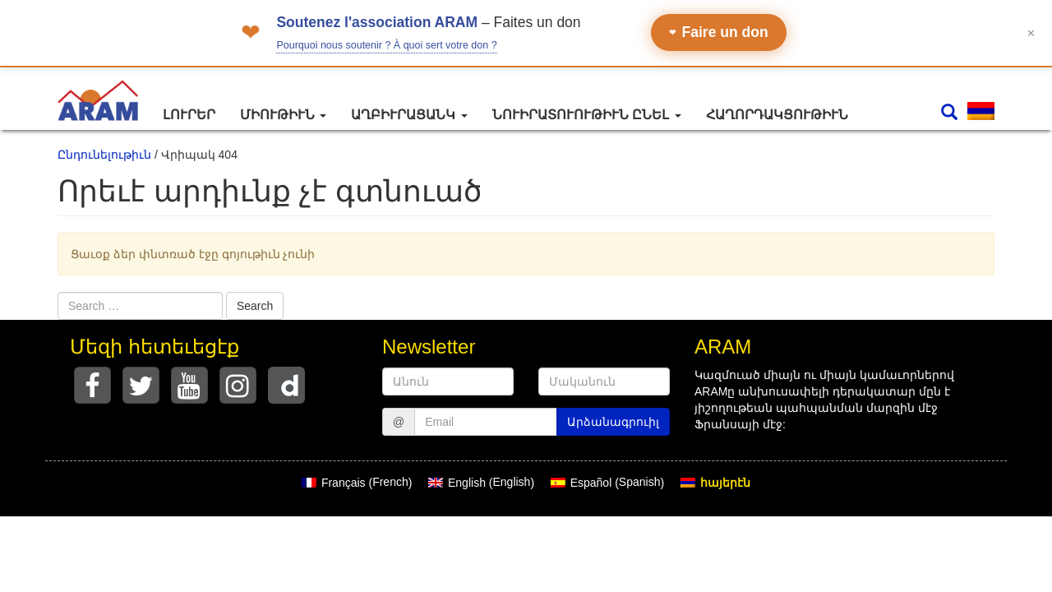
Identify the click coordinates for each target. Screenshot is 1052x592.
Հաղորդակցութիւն (777, 115)
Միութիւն (283, 115)
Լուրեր (189, 115)
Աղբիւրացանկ (409, 115)
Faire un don (718, 32)
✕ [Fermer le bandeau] (1031, 32)
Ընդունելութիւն (104, 154)
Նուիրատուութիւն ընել (586, 115)
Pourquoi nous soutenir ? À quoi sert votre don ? (386, 45)
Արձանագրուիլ (613, 421)
